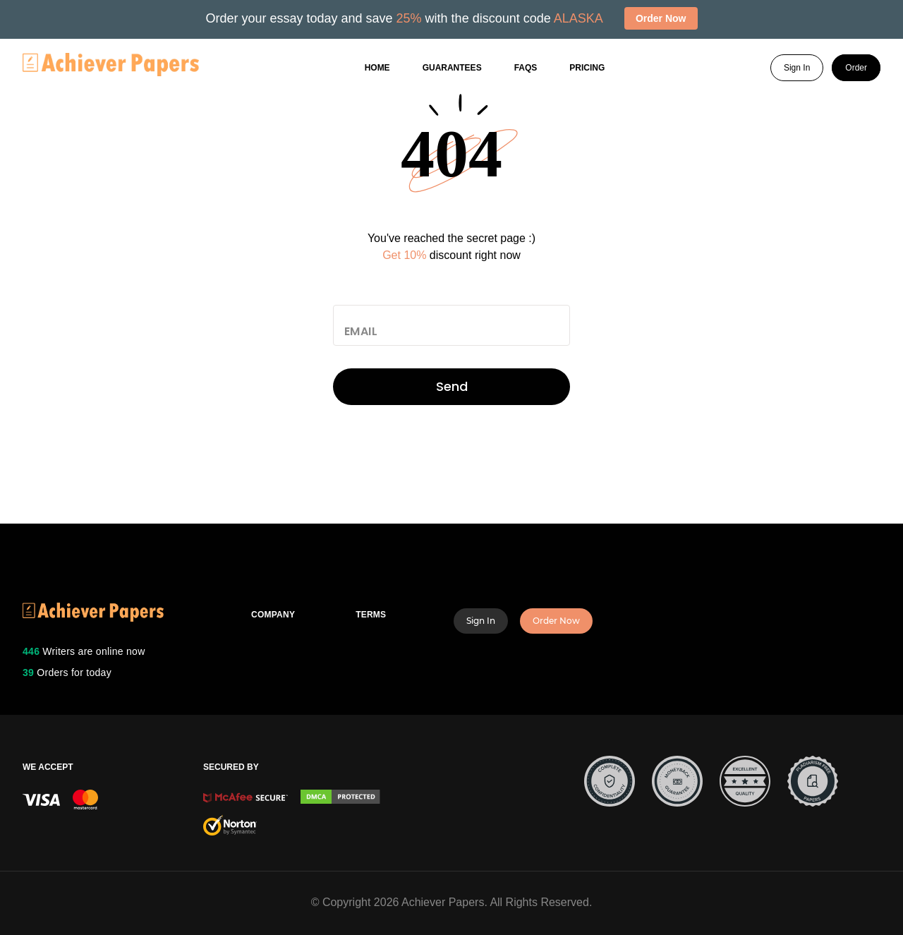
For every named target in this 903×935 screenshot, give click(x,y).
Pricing (587, 68)
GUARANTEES (452, 68)
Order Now (556, 620)
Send (452, 386)
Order (856, 68)
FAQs (526, 68)
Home (377, 68)
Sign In (797, 68)
